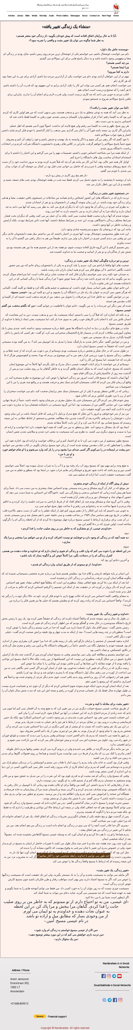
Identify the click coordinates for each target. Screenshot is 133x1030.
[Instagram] (109, 976)
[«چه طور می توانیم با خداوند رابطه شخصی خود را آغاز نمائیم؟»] (73, 855)
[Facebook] (104, 976)
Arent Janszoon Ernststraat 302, (19, 981)
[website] (104, 1000)
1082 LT (15, 987)
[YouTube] (119, 976)
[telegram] (114, 976)
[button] (27, 14)
